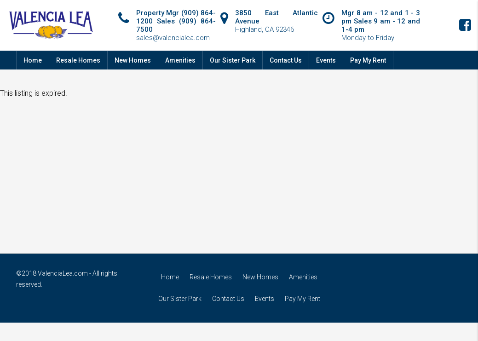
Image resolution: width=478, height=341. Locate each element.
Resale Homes (78, 60)
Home (32, 60)
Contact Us (286, 60)
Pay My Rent (368, 60)
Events (326, 60)
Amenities (180, 60)
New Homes (133, 60)
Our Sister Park (232, 60)
